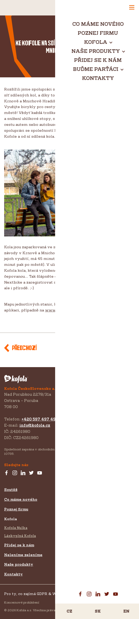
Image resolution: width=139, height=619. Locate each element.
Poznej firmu (16, 509)
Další (121, 348)
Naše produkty (18, 564)
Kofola (10, 519)
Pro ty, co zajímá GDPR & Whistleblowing (44, 593)
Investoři (78, 523)
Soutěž (10, 489)
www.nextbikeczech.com (69, 310)
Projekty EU (82, 566)
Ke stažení (80, 551)
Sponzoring (80, 498)
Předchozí (24, 348)
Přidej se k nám (19, 545)
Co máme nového (20, 499)
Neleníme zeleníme (23, 554)
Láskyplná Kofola (20, 536)
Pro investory (83, 541)
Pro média (79, 532)
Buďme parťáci (84, 489)
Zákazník (78, 506)
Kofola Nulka (15, 528)
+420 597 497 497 (39, 419)
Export (76, 515)
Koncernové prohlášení (21, 602)
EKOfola (69, 34)
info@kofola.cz (34, 425)
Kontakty (13, 574)
